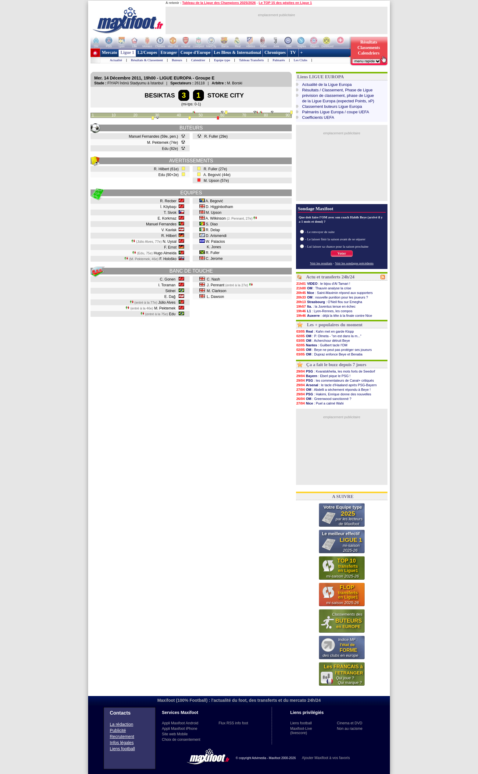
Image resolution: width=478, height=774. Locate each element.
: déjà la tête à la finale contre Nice (334, 315)
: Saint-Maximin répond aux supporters (334, 293)
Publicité (118, 730)
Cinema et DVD (349, 723)
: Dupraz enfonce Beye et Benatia (329, 354)
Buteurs (177, 60)
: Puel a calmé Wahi (320, 403)
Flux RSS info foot (233, 723)
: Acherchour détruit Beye (323, 340)
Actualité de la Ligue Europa (327, 84)
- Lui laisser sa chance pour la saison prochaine (337, 246)
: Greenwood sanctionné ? (323, 399)
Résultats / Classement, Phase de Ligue (337, 90)
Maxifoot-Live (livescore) (301, 730)
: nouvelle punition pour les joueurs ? (332, 297)
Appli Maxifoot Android (180, 723)
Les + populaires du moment (334, 324)
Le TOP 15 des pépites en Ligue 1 (285, 3)
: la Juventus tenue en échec (325, 306)
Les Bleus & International (237, 52)
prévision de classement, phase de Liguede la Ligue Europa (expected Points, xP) (338, 98)
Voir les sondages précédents (354, 263)
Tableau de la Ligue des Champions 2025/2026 (219, 3)
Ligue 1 (127, 52)
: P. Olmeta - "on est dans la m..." (328, 336)
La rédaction (121, 724)
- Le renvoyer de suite (320, 232)
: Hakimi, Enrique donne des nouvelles (333, 394)
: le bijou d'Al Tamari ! (323, 283)
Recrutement (122, 736)
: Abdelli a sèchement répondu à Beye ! (333, 389)
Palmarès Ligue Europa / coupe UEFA (335, 112)
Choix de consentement (181, 739)
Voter (341, 253)
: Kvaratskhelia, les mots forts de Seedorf (335, 371)
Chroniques (275, 52)
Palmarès (279, 60)
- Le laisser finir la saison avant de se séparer (335, 239)
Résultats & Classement (147, 60)
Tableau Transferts (251, 60)
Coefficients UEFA (318, 117)
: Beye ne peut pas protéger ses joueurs (334, 350)
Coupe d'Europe (195, 52)
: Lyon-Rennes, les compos (324, 311)
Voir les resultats (321, 263)
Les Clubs (300, 60)
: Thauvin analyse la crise (323, 288)
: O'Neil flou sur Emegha (329, 302)
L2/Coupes (147, 52)
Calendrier (198, 60)
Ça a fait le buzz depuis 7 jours (336, 364)
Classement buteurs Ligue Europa (332, 106)
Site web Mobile (175, 734)
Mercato (109, 52)
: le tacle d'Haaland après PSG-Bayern (336, 385)
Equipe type (222, 60)
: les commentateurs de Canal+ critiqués (335, 380)
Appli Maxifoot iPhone (179, 728)
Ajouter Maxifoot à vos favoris (326, 758)
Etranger (169, 52)
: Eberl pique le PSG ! (323, 376)
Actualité (116, 60)
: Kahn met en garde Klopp (325, 331)
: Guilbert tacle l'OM (322, 345)
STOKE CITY (225, 95)
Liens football (122, 748)
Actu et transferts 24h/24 (330, 276)
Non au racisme (349, 728)
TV (293, 52)
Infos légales (122, 742)
